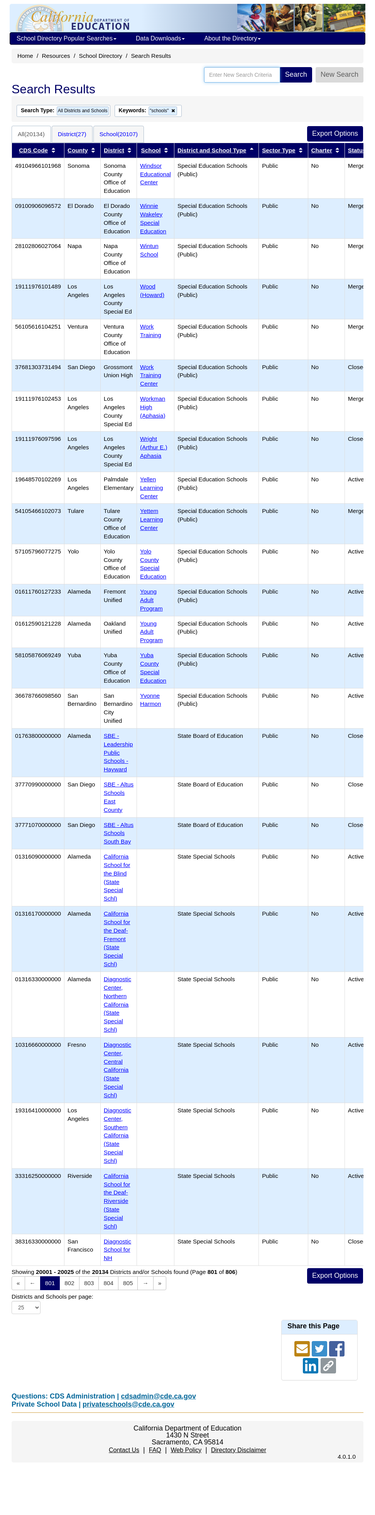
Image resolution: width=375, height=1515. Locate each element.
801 (50, 1283)
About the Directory (232, 38)
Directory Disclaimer (238, 1450)
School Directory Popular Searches (67, 38)
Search (296, 74)
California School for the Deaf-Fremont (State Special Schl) (117, 938)
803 (89, 1283)
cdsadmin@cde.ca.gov (158, 1396)
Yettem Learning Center (151, 519)
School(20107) (119, 134)
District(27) (72, 134)
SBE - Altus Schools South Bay (118, 833)
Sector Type (278, 150)
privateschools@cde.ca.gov (128, 1404)
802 (69, 1283)
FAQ (155, 1450)
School (151, 150)
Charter (321, 150)
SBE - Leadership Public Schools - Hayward (118, 752)
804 (108, 1283)
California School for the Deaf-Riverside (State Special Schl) (117, 1201)
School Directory (100, 55)
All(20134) (31, 134)
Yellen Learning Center (151, 487)
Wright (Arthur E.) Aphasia (153, 447)
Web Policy (186, 1450)
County (78, 150)
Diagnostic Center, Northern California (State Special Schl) (117, 1004)
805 (128, 1283)
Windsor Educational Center (155, 174)
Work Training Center (150, 375)
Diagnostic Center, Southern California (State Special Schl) (117, 1135)
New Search (339, 74)
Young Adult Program (151, 600)
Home (25, 55)
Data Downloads (160, 38)
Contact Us (124, 1450)
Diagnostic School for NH (117, 1250)
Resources (56, 55)
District (114, 150)
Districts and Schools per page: (52, 1296)
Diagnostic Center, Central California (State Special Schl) (117, 1069)
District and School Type (211, 150)
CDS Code (33, 150)
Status (357, 150)
